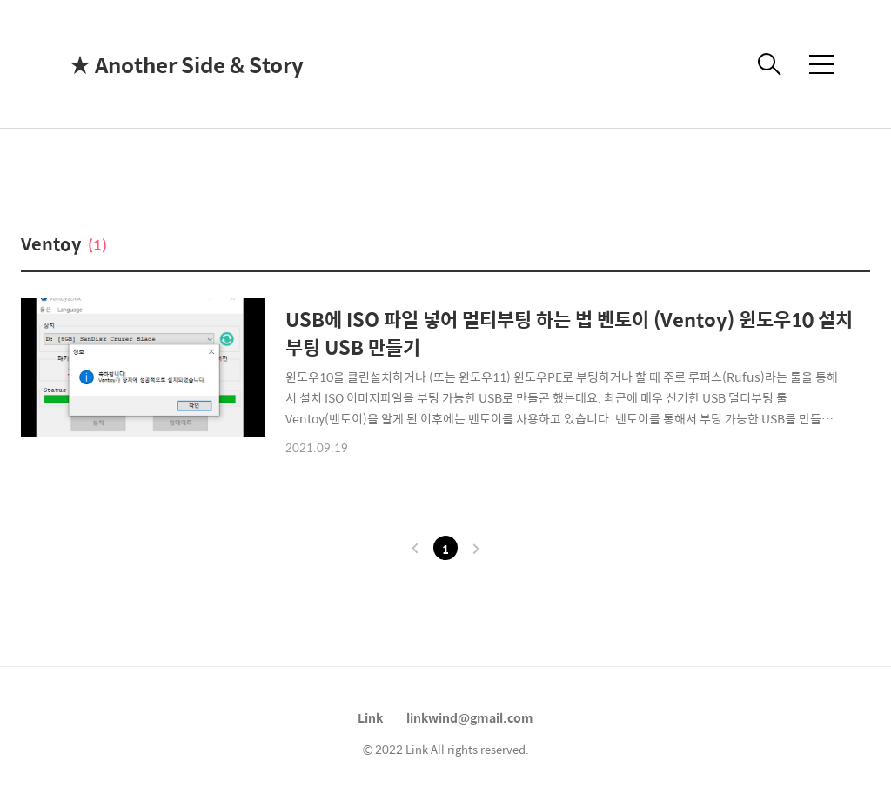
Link (370, 717)
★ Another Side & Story (157, 64)
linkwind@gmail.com (469, 717)
